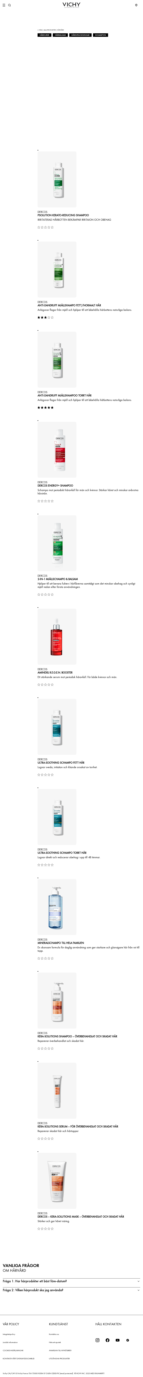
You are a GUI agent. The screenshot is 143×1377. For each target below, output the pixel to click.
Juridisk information (10, 1342)
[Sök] (9, 5)
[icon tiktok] (128, 1340)
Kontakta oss (54, 1334)
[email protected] (66, 1373)
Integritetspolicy (9, 1334)
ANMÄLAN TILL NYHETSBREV (60, 1350)
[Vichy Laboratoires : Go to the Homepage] (71, 5)
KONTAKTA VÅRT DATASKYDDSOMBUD (18, 1358)
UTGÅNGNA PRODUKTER (59, 1358)
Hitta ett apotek (55, 1342)
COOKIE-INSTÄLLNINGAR (13, 1350)
